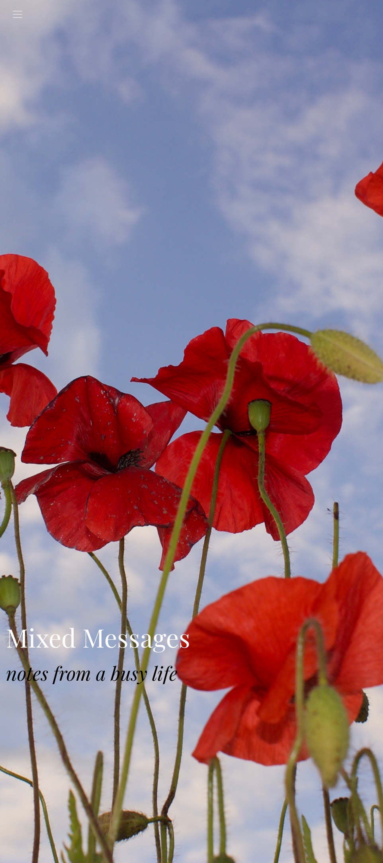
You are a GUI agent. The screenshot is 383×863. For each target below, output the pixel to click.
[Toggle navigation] (17, 14)
